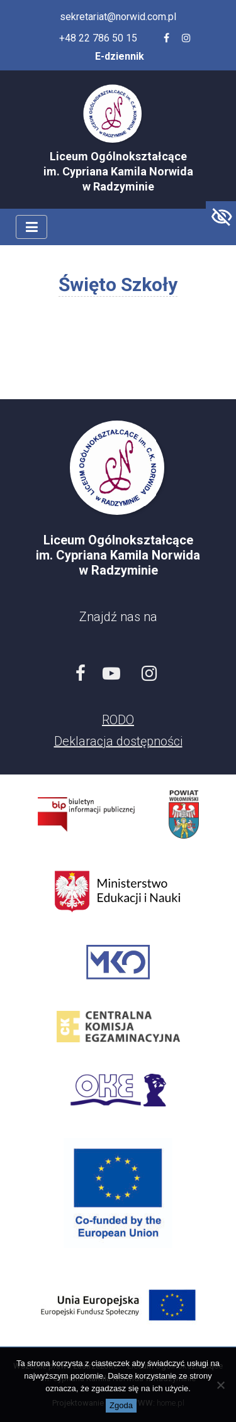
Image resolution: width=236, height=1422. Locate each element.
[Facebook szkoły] (166, 38)
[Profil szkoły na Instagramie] (186, 38)
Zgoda (121, 1405)
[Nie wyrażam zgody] (220, 1385)
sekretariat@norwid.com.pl (118, 17)
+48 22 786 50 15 (98, 38)
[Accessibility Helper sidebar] (221, 216)
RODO (118, 719)
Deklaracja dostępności (118, 741)
